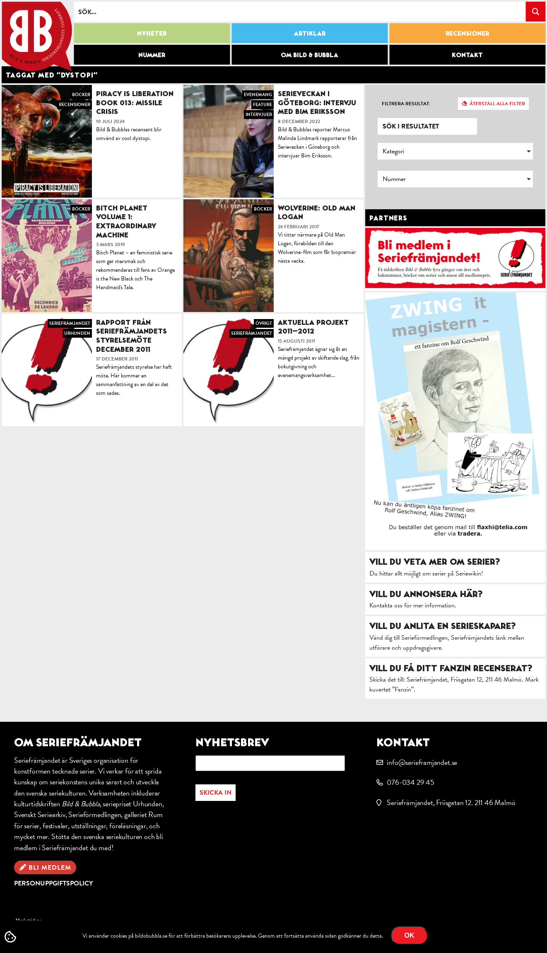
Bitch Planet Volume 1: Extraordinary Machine (126, 221)
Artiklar (309, 33)
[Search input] (300, 11)
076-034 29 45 (410, 782)
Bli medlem (50, 868)
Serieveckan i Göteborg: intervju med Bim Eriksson (317, 102)
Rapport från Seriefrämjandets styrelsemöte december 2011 (131, 335)
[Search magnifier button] (535, 12)
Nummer (151, 54)
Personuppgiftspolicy (53, 883)
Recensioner (467, 33)
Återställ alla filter (497, 103)
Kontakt (467, 54)
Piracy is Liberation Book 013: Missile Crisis (134, 102)
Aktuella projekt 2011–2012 (313, 327)
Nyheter (151, 33)
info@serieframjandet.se (422, 762)
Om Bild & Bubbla (309, 54)
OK (409, 935)
